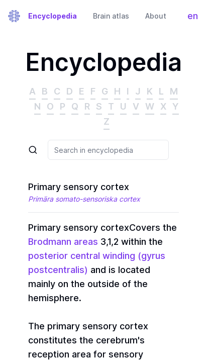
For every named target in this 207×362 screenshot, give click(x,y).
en (195, 18)
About (155, 16)
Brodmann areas (63, 241)
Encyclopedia (52, 16)
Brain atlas (111, 16)
